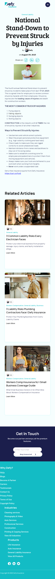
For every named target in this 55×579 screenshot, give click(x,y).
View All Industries (12, 535)
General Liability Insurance (19, 552)
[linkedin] (32, 60)
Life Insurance (14, 545)
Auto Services (10, 520)
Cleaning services (12, 512)
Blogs (2, 476)
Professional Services (13, 524)
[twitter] (37, 60)
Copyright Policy (7, 503)
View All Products (15, 556)
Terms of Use (6, 499)
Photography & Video (13, 516)
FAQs (2, 472)
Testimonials (5, 488)
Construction (10, 528)
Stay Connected (26, 454)
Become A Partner (8, 480)
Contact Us (5, 492)
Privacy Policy (6, 496)
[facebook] (26, 60)
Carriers (3, 484)
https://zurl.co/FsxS (13, 173)
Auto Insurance (14, 548)
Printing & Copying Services (16, 532)
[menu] (47, 4)
